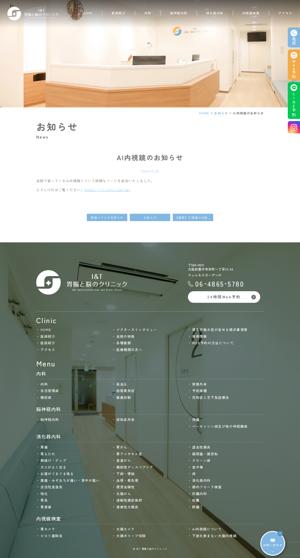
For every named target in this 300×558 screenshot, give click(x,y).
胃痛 (44, 447)
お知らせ (221, 113)
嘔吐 (44, 493)
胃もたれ (47, 453)
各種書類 (123, 342)
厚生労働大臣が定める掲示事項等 (220, 329)
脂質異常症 (125, 390)
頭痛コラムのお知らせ (107, 217)
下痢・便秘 (125, 473)
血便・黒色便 (127, 480)
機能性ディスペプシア (134, 467)
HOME (87, 13)
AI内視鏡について (207, 528)
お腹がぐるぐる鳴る (57, 473)
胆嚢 (196, 500)
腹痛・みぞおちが (70, 480)
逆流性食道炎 (51, 486)
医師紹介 (47, 336)
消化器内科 (201, 480)
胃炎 (44, 500)
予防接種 (199, 390)
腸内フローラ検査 (207, 486)
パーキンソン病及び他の (220, 426)
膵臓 (196, 506)
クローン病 (201, 460)
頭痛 (196, 419)
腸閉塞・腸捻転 (205, 453)
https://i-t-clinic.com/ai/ (107, 189)
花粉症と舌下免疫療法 (210, 397)
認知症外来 (125, 419)
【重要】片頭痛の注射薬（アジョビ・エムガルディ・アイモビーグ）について (194, 217)
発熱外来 (199, 384)
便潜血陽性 (125, 486)
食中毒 (197, 467)
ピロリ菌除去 (51, 535)
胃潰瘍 (46, 506)
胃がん (121, 447)
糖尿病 (46, 397)
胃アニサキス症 (129, 453)
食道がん (123, 460)
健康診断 (123, 397)
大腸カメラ (125, 528)
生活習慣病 (49, 390)
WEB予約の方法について (213, 342)
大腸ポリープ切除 (131, 535)
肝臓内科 (199, 493)
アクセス (285, 13)
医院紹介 (47, 342)
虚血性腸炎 (201, 447)
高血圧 (121, 384)
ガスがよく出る (53, 467)
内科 (44, 384)
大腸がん (123, 493)
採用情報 (199, 336)
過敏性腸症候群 (129, 500)
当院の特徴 (125, 336)
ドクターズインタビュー (136, 329)
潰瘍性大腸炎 (127, 506)
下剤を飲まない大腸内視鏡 (214, 535)
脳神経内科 (49, 419)
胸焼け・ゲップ (53, 460)
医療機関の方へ (129, 349)
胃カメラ (47, 528)
